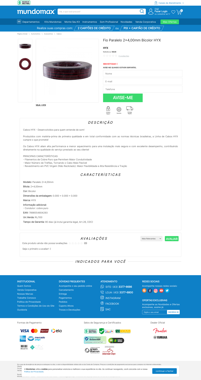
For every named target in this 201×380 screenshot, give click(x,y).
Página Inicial (22, 34)
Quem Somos (24, 286)
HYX (105, 48)
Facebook (112, 303)
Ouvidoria (22, 309)
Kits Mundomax (53, 22)
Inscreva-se (173, 312)
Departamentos (30, 22)
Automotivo (35, 34)
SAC (108, 309)
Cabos (59, 34)
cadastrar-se (162, 14)
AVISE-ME (123, 97)
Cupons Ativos (66, 306)
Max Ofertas (170, 22)
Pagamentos (65, 298)
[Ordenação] (151, 238)
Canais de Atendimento (170, 3)
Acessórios (48, 34)
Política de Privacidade (29, 302)
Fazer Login (161, 11)
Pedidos (63, 302)
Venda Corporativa (145, 22)
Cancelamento (66, 290)
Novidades (126, 22)
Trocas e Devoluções (69, 309)
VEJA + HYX (41, 105)
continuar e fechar (164, 371)
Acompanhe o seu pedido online (75, 286)
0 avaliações (124, 56)
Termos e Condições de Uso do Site (35, 306)
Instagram (112, 298)
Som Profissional (109, 22)
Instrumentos (89, 22)
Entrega (63, 294)
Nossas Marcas (25, 294)
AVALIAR (172, 239)
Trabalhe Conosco (26, 298)
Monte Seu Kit (72, 22)
